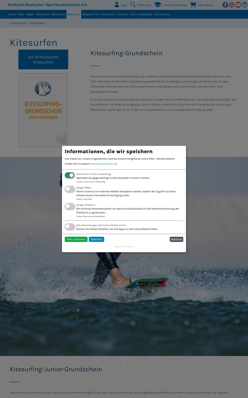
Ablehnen (176, 239)
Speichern (96, 239)
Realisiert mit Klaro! (124, 247)
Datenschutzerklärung (103, 164)
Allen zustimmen (76, 239)
